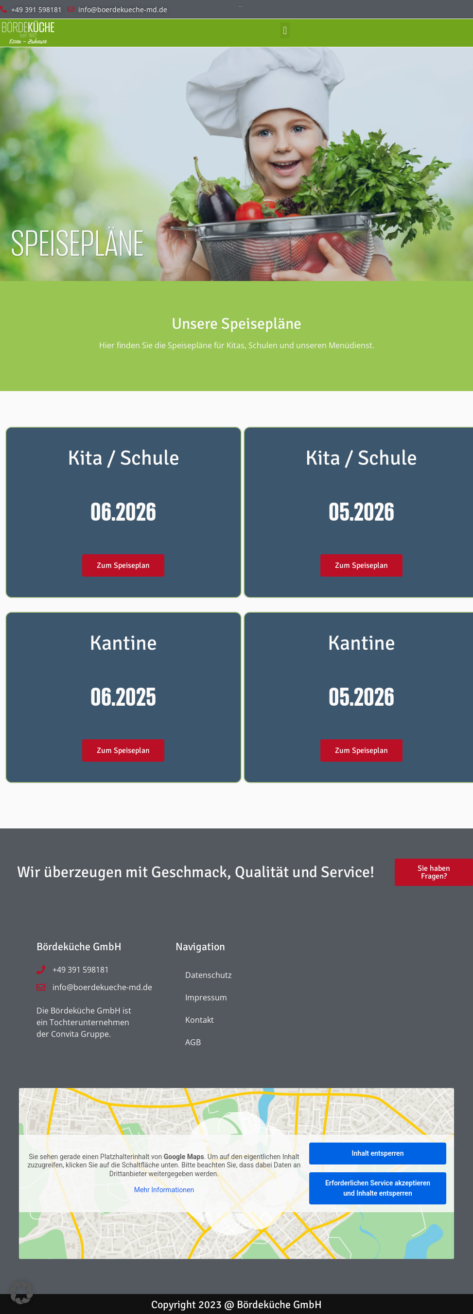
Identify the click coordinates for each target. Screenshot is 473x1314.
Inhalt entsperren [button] (377, 1153)
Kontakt (199, 1019)
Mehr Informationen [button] (164, 1190)
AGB (193, 1042)
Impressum (206, 997)
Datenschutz (208, 975)
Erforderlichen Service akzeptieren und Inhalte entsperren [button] (377, 1188)
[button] (285, 30)
